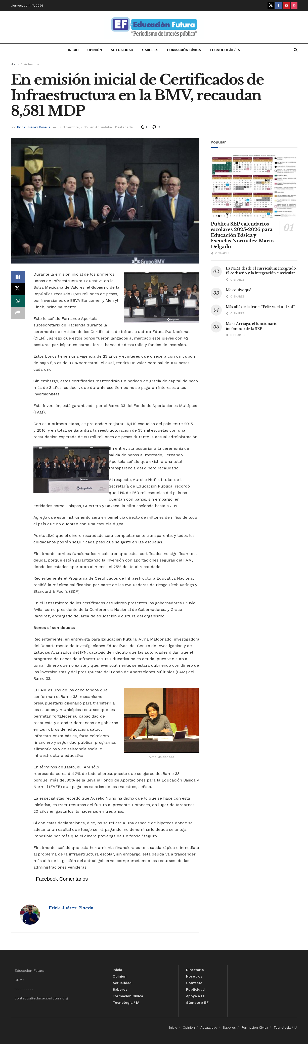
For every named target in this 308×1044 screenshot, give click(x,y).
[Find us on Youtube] (286, 5)
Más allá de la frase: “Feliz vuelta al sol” (260, 307)
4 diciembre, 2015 (74, 127)
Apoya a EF (195, 996)
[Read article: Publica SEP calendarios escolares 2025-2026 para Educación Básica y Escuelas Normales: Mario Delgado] (254, 186)
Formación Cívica (184, 50)
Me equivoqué (238, 290)
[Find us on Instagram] (294, 5)
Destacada (124, 127)
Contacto (194, 983)
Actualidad (122, 50)
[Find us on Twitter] (271, 5)
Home (15, 64)
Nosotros (194, 976)
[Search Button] (295, 50)
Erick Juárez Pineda (34, 127)
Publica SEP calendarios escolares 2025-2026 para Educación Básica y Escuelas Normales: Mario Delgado (242, 235)
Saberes (150, 50)
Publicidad (195, 989)
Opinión (94, 50)
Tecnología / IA (224, 50)
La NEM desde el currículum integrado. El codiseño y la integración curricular (261, 271)
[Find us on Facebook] (278, 5)
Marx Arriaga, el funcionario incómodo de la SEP (252, 326)
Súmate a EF (197, 1002)
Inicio (73, 50)
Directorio (195, 970)
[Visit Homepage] (154, 27)
